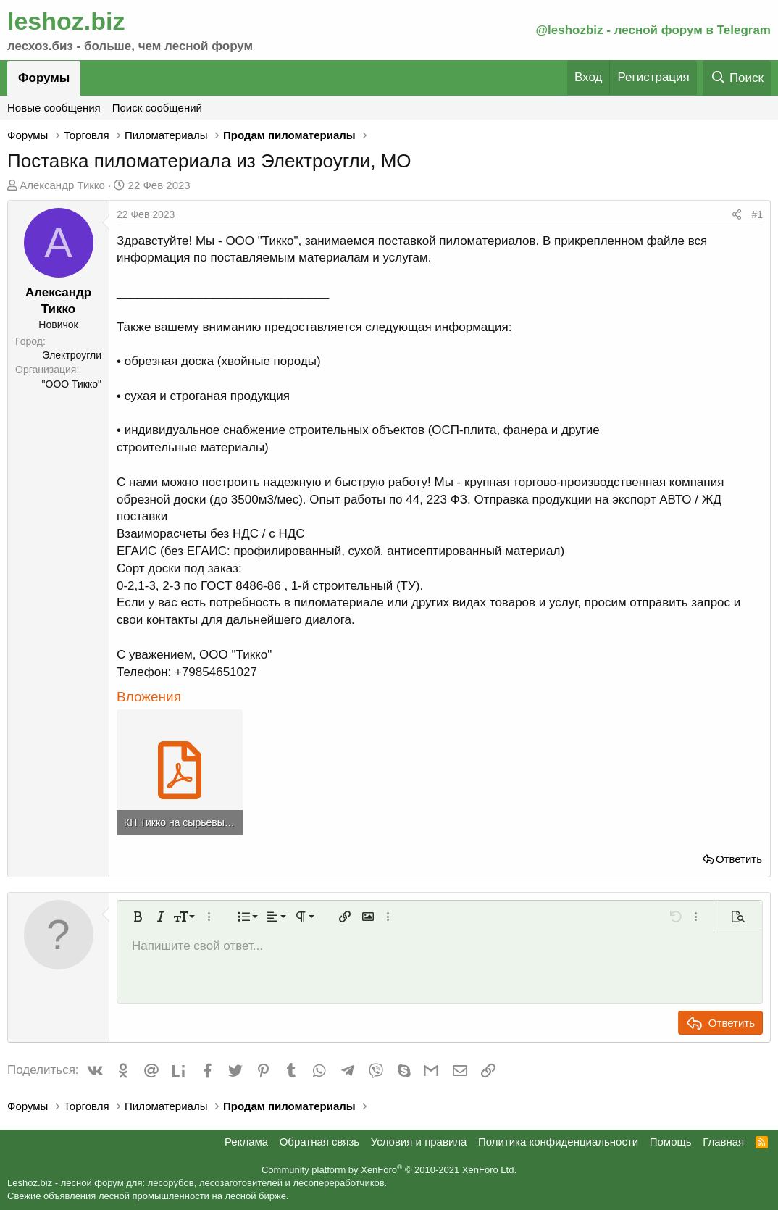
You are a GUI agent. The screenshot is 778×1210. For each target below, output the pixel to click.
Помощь (671, 1141)
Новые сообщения (54, 107)
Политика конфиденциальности (558, 1141)
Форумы (44, 78)
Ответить (739, 859)
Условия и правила (419, 1141)
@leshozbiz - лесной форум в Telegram (653, 30)
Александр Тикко (62, 185)
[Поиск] (737, 78)
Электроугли (72, 355)
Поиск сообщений (157, 107)
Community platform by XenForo (389, 1169)
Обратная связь (320, 1141)
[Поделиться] (736, 215)
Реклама (246, 1141)
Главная (723, 1141)
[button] (138, 916)
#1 (757, 214)
